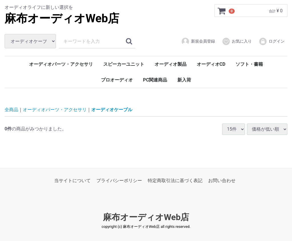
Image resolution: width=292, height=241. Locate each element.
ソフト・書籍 (249, 64)
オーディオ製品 (170, 64)
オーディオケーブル (111, 109)
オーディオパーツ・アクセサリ (61, 64)
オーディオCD (211, 64)
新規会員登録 (198, 41)
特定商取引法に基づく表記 (175, 180)
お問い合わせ (222, 180)
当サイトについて (72, 180)
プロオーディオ (117, 80)
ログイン (272, 41)
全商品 (11, 109)
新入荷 (184, 80)
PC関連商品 (155, 80)
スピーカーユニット (123, 64)
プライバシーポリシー (119, 180)
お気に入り (237, 41)
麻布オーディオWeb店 (62, 18)
